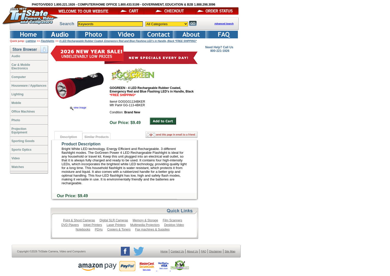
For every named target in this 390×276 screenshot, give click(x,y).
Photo (15, 120)
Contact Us (177, 251)
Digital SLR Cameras (113, 220)
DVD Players (70, 225)
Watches (17, 167)
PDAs (99, 229)
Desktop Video (174, 225)
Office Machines (23, 111)
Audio (15, 56)
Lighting (31, 41)
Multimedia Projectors (145, 225)
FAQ (203, 251)
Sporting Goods (23, 141)
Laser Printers (116, 225)
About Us (192, 251)
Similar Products (96, 137)
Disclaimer (215, 251)
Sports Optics (21, 149)
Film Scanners (172, 220)
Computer (18, 77)
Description (68, 137)
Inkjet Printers (92, 225)
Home (164, 251)
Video (15, 158)
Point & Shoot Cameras (79, 220)
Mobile (16, 103)
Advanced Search (224, 23)
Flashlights (47, 41)
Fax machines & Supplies (152, 229)
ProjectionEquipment (19, 130)
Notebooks (83, 229)
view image (78, 107)
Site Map (230, 251)
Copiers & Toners (119, 229)
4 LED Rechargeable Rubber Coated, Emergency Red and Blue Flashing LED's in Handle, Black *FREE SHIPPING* (128, 41)
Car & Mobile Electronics (20, 66)
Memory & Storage (145, 220)
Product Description (81, 144)
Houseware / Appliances (29, 85)
